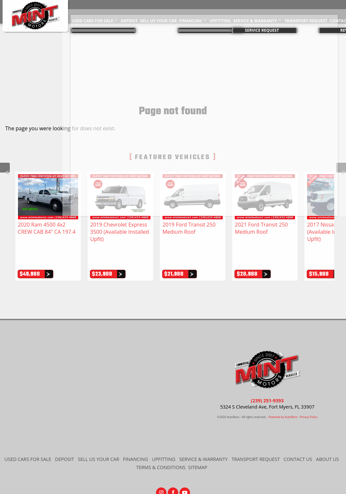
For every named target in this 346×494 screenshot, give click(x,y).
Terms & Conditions (160, 445)
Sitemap (197, 445)
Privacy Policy (309, 395)
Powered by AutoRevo (282, 395)
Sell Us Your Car (158, 11)
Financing (190, 11)
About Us (327, 437)
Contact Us (298, 437)
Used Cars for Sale (93, 11)
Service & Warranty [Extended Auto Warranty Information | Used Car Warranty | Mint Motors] (253, 11)
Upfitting (163, 437)
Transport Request (303, 11)
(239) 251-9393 (267, 378)
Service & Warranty (203, 437)
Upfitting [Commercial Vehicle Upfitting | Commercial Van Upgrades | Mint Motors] (219, 11)
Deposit (129, 11)
